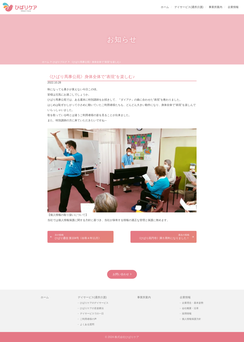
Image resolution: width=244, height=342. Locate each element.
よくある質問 (87, 324)
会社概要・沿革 (190, 308)
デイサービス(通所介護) (188, 7)
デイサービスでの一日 (92, 313)
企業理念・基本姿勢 (192, 302)
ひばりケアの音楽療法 (92, 308)
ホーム (165, 7)
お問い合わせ (121, 274)
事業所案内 (215, 7)
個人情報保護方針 (191, 319)
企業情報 (233, 7)
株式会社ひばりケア (127, 337)
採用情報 (186, 313)
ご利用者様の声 (88, 319)
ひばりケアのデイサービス (94, 302)
